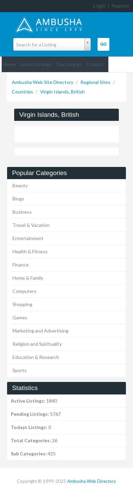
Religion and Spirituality (37, 344)
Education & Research (35, 357)
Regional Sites (95, 82)
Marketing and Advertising (40, 331)
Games (19, 317)
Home (9, 64)
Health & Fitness (30, 251)
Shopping (22, 304)
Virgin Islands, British (62, 91)
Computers (24, 291)
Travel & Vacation (31, 225)
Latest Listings (35, 64)
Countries (23, 91)
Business (22, 212)
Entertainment (28, 238)
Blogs (18, 198)
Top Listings (69, 64)
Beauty (20, 185)
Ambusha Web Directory (91, 481)
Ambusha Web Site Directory (43, 82)
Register (120, 5)
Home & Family (27, 278)
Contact (95, 64)
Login (99, 5)
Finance (20, 264)
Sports (19, 370)
